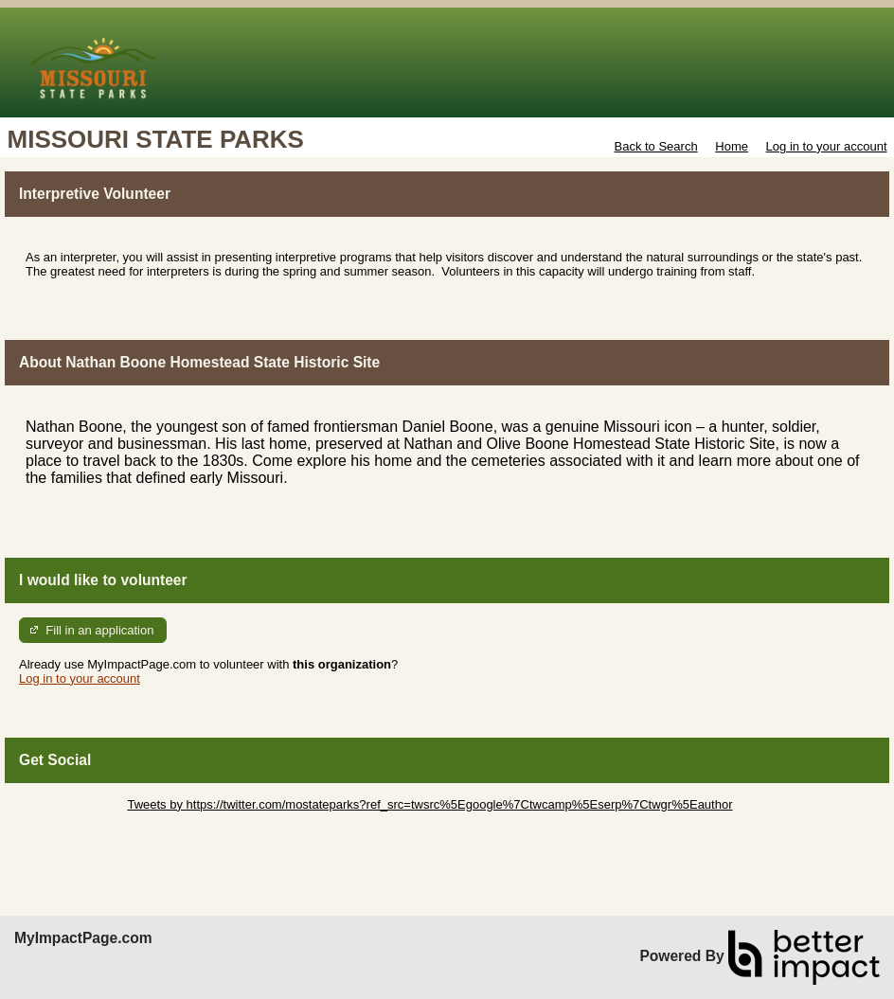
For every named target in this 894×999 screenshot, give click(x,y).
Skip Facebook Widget (80, 819)
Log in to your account (826, 146)
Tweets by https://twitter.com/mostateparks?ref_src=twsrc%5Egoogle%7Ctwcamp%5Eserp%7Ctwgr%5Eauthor (429, 804)
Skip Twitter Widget (71, 804)
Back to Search (655, 146)
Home (731, 146)
